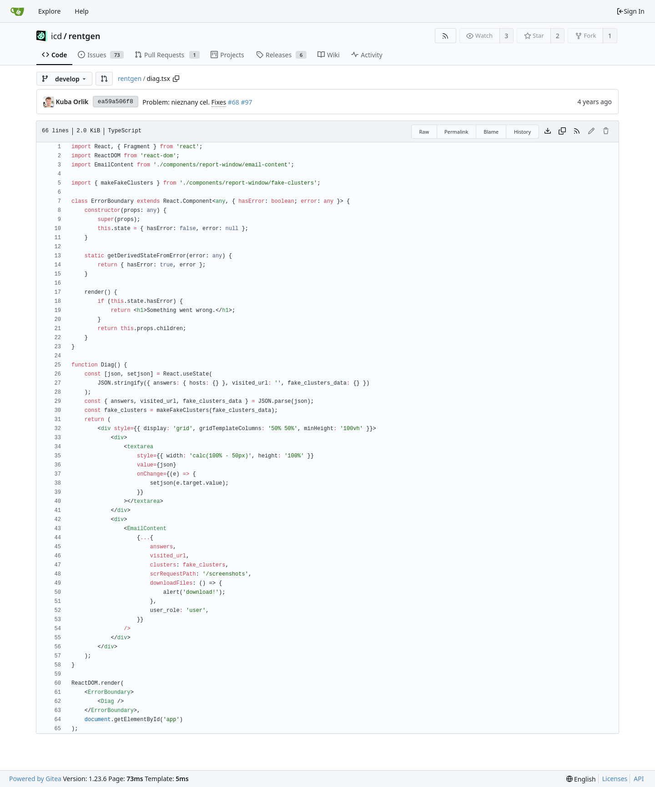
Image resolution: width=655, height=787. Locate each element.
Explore (49, 11)
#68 (233, 102)
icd (56, 35)
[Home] (17, 11)
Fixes (219, 102)
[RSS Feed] (445, 35)
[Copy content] (562, 131)
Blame (491, 131)
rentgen (85, 35)
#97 (246, 102)
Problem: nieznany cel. (176, 102)
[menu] (581, 779)
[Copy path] (176, 78)
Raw (424, 131)
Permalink (456, 131)
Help (82, 11)
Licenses (615, 778)
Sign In (630, 11)
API (639, 778)
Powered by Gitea (35, 778)
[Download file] (547, 131)
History (522, 131)
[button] (104, 78)
